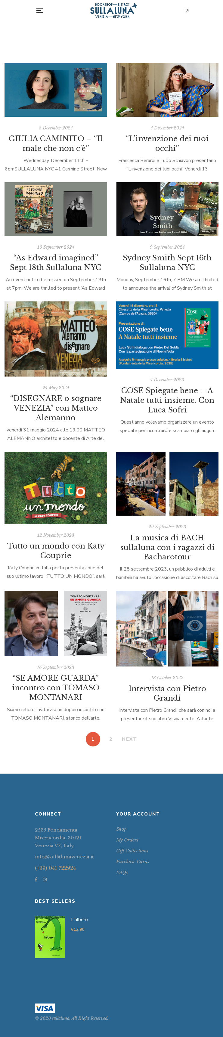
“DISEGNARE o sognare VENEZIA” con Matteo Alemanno (55, 408)
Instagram (186, 10)
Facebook (36, 879)
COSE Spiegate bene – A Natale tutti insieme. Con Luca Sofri (167, 400)
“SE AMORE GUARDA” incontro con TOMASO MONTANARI (56, 688)
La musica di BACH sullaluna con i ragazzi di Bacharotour (167, 547)
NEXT (129, 739)
